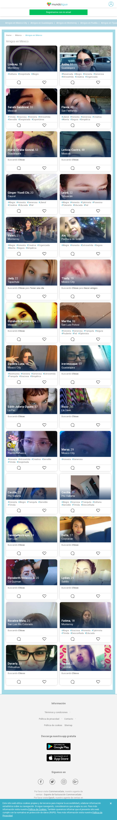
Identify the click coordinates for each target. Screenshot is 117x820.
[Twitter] (52, 782)
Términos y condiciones (56, 712)
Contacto (68, 719)
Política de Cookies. (37, 809)
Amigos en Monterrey (66, 23)
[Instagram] (64, 782)
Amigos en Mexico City (16, 23)
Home (8, 35)
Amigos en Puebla (89, 23)
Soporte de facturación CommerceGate (62, 794)
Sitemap (68, 725)
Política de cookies (53, 725)
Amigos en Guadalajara (41, 23)
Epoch (51, 798)
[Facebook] (41, 782)
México (18, 35)
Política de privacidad (49, 719)
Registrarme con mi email (58, 12)
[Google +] (75, 782)
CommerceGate (56, 791)
